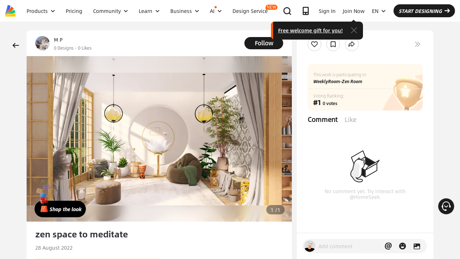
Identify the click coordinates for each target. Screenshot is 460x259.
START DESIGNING (424, 11)
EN (379, 11)
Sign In (327, 11)
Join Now (354, 11)
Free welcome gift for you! (310, 30)
